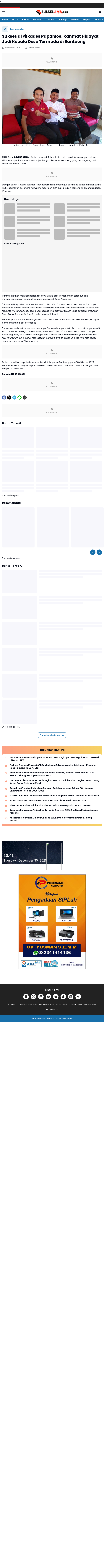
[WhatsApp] (19, 397)
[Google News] (55, 996)
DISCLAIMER (61, 1004)
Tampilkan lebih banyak (52, 735)
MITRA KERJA (52, 1009)
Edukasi (75, 19)
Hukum (25, 19)
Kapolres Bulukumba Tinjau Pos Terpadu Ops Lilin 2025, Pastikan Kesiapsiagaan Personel (54, 811)
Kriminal (50, 19)
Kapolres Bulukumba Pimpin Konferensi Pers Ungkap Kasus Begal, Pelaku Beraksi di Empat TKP (54, 759)
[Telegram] (14, 397)
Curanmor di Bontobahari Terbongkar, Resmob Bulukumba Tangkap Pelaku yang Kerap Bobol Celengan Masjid (54, 782)
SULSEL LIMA (44, 1018)
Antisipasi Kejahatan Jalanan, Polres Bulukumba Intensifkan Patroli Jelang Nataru (51, 819)
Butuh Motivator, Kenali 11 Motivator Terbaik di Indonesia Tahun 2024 (48, 800)
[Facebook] (4, 397)
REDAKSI (11, 1004)
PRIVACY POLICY (46, 1004)
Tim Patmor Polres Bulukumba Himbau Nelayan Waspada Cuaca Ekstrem (50, 805)
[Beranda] (4, 29)
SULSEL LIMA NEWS (64, 1018)
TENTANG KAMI (75, 1004)
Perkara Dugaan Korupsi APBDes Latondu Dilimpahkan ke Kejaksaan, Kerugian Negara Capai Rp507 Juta (53, 766)
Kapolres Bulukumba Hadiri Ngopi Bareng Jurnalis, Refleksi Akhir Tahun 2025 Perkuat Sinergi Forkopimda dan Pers (52, 774)
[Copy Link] (25, 397)
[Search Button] (100, 12)
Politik (15, 19)
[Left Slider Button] (92, 552)
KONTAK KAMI (90, 1004)
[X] (9, 397)
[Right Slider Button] (101, 19)
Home (5, 19)
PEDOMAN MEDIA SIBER (27, 1004)
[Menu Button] (3, 12)
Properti (87, 19)
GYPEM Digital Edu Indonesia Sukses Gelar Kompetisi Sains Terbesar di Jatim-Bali (54, 795)
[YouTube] (48, 996)
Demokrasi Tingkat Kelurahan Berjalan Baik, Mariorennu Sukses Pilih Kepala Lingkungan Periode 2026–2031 (51, 789)
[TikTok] (63, 996)
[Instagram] (41, 996)
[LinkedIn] (70, 996)
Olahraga (62, 19)
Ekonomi (37, 19)
